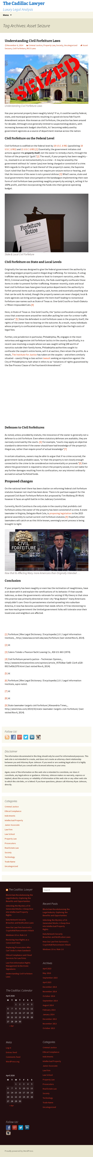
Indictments (10, 815)
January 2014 (48, 1014)
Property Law (49, 45)
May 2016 (47, 973)
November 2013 (50, 1023)
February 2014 (49, 1010)
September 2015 (50, 977)
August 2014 (48, 1005)
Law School (10, 834)
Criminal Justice (35, 45)
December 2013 (50, 1019)
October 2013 (49, 1028)
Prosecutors (10, 843)
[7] (65, 449)
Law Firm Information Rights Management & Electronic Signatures (18, 965)
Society (59, 45)
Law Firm (8, 829)
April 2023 (47, 968)
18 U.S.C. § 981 (60, 145)
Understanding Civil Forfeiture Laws (32, 41)
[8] (80, 463)
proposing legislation (60, 513)
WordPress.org (12, 1061)
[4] (32, 304)
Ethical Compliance (13, 811)
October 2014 (49, 996)
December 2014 (50, 987)
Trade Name (10, 861)
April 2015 (47, 982)
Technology (10, 857)
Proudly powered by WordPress (19, 1151)
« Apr (11, 1025)
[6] (40, 441)
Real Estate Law (12, 848)
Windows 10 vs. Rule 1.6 (16, 935)
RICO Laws (31, 48)
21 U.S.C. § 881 (28, 149)
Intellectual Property (14, 820)
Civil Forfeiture (19, 48)
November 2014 (50, 991)
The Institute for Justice (24, 354)
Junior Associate (12, 825)
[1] (36, 149)
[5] (17, 319)
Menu (6, 14)
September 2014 (50, 1000)
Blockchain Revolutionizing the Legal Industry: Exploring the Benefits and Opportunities (19, 898)
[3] (60, 174)
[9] (66, 516)
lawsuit (46, 358)
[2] (38, 156)
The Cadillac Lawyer (20, 889)
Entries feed (11, 1052)
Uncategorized (70, 45)
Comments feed (13, 1057)
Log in (8, 1047)
